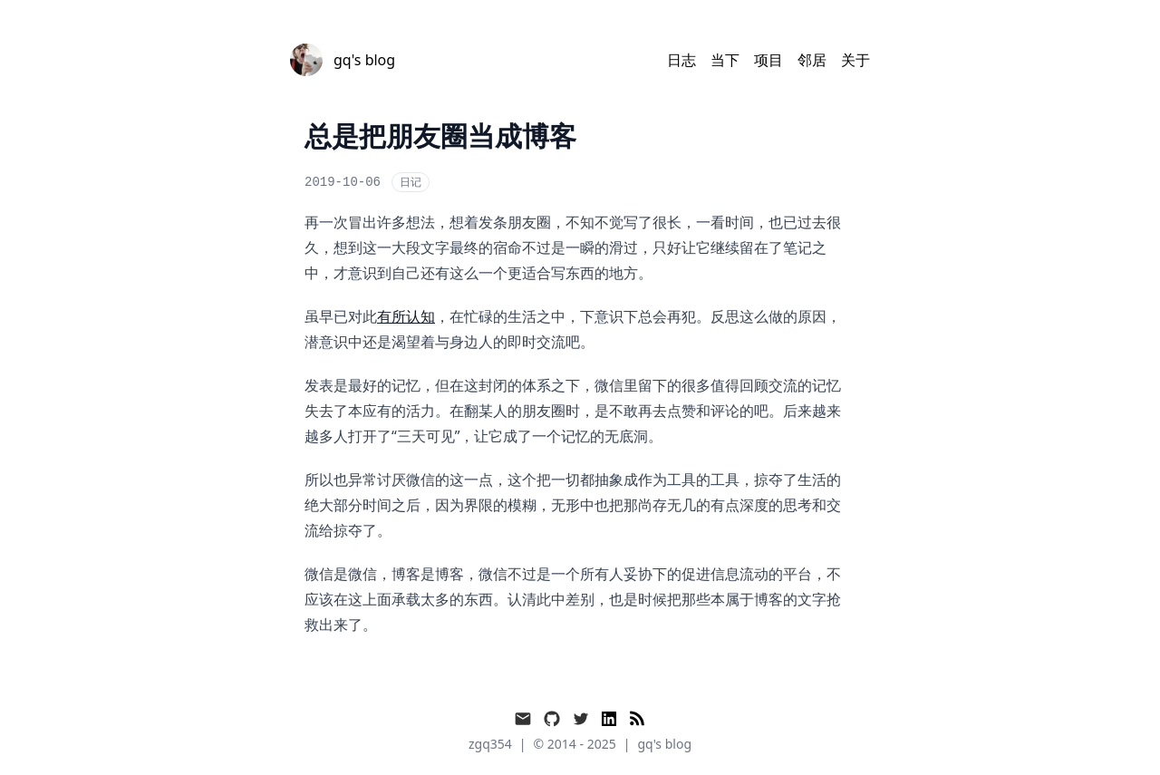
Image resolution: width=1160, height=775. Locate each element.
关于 (855, 60)
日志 (681, 60)
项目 (768, 60)
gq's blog (664, 743)
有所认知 (406, 316)
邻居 (812, 60)
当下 (725, 60)
